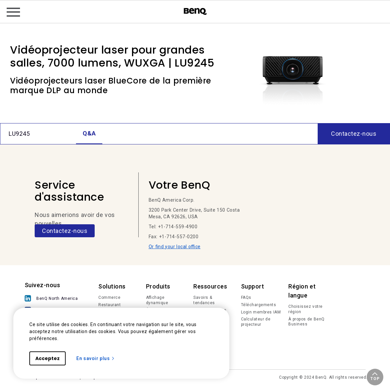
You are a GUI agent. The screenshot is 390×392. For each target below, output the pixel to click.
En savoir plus (95, 358)
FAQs (246, 297)
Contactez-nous (64, 230)
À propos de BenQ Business (306, 322)
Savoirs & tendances (204, 300)
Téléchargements (258, 304)
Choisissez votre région (305, 309)
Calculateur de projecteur (256, 322)
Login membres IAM (261, 312)
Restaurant (109, 304)
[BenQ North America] (53, 299)
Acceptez (47, 358)
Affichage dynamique (157, 300)
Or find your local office (175, 246)
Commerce (109, 297)
